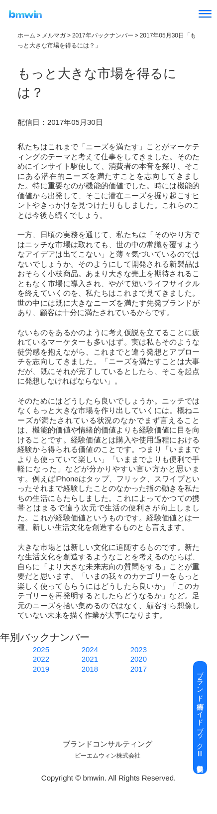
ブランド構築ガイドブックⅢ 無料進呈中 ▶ (200, 717)
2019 (41, 669)
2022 (41, 659)
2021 (90, 659)
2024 (90, 649)
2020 (138, 659)
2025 (41, 649)
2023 (138, 649)
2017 (138, 669)
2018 (90, 669)
